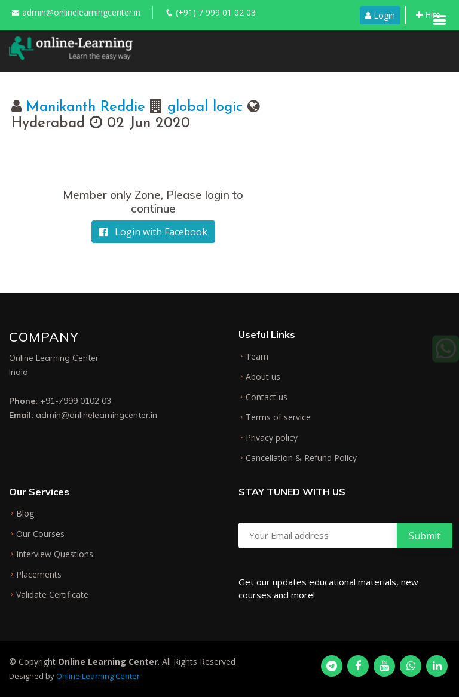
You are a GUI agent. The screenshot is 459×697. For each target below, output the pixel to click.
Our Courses (40, 534)
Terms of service (278, 417)
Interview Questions (54, 554)
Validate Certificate (52, 595)
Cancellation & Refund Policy (301, 458)
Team (257, 356)
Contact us (266, 397)
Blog (25, 513)
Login (380, 15)
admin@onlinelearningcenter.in (81, 12)
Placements (39, 574)
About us (263, 377)
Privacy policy (272, 438)
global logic (205, 107)
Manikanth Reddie (88, 107)
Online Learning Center (98, 676)
